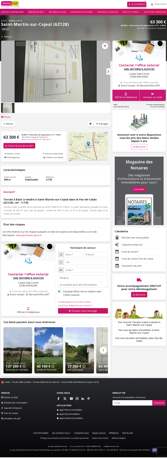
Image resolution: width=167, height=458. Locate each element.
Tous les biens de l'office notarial (28, 291)
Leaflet (79, 160)
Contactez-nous (81, 433)
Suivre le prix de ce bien (19, 145)
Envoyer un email (153, 95)
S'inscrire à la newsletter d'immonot (129, 397)
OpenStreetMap (91, 160)
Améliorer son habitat (53, 157)
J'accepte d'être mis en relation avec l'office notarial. (82, 293)
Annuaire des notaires (82, 12)
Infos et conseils (131, 12)
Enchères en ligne (57, 12)
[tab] (6, 117)
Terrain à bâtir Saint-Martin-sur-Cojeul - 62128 (80, 382)
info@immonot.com (111, 446)
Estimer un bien (9, 397)
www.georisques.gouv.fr (29, 235)
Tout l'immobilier (41, 433)
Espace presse (99, 433)
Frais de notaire (126, 251)
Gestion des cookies (100, 438)
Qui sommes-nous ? (61, 433)
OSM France (104, 160)
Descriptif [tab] (9, 192)
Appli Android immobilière (70, 418)
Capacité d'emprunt (129, 244)
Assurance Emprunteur (53, 153)
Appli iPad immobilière (68, 414)
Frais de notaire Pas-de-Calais (134, 258)
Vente (7, 382)
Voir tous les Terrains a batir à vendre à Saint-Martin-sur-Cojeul (139, 323)
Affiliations (114, 433)
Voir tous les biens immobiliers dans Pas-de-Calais (139, 339)
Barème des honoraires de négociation (36, 139)
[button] (108, 71)
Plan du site (127, 433)
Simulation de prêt (128, 265)
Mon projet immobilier (155, 12)
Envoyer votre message (83, 310)
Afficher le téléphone (28, 310)
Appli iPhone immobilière (69, 409)
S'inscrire (159, 402)
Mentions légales (119, 438)
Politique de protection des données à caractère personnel (64, 438)
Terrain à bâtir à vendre (21, 382)
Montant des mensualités (132, 237)
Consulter (139, 189)
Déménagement (12, 157)
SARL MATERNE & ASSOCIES (28, 278)
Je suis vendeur (136, 4)
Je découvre (139, 146)
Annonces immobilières (12, 12)
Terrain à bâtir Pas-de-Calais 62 (46, 382)
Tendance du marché (107, 12)
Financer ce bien (12, 153)
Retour (6, 36)
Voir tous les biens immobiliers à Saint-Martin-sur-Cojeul (139, 331)
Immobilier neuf (36, 12)
